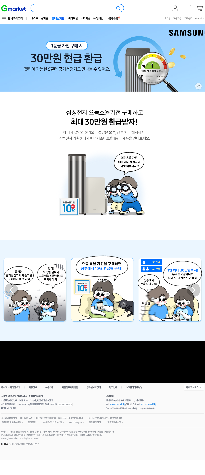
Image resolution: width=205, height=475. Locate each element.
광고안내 (113, 387)
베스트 (34, 18)
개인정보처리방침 (70, 387)
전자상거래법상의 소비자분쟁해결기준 (105, 418)
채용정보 (33, 387)
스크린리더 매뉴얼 (134, 387)
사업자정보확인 (65, 404)
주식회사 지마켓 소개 (10, 387)
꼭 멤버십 (98, 18)
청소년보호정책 (93, 387)
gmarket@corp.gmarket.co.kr (142, 408)
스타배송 (85, 18)
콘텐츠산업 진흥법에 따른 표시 (91, 435)
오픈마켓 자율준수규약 (11, 422)
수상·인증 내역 (31, 444)
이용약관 (49, 387)
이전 (11, 290)
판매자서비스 (192, 387)
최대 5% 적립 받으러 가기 (102, 362)
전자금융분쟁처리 (9, 418)
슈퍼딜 (44, 18)
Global (198, 18)
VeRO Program (75, 422)
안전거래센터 (95, 422)
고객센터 (188, 18)
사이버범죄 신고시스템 (52, 422)
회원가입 (177, 18)
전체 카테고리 (15, 18)
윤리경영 (32, 422)
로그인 (167, 18)
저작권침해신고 (114, 422)
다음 (194, 290)
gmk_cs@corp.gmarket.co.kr (70, 418)
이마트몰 (73, 18)
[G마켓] (13, 8)
